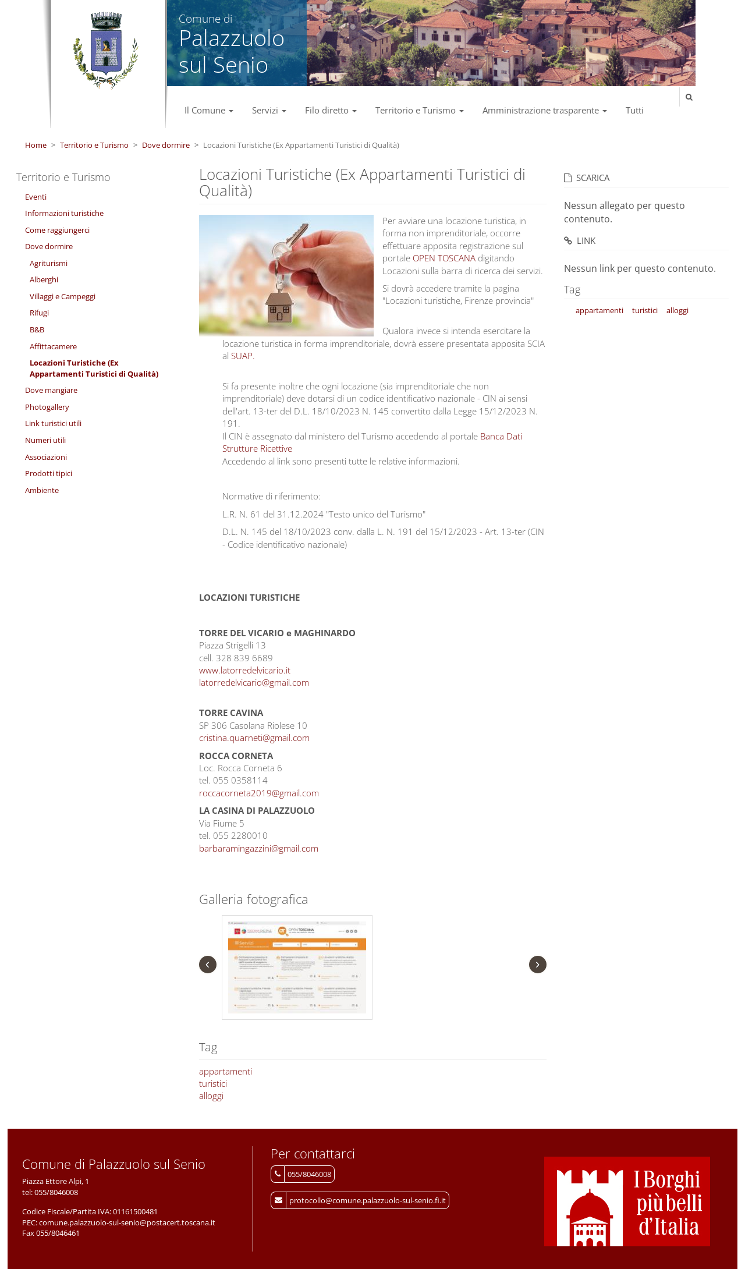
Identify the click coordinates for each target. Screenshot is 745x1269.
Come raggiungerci (57, 230)
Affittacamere (53, 346)
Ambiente (42, 490)
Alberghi (44, 279)
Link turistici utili (53, 423)
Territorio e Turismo (419, 110)
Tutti (635, 110)
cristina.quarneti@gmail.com (254, 737)
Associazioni (46, 457)
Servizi (269, 110)
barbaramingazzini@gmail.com (258, 848)
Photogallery (47, 407)
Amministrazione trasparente (545, 110)
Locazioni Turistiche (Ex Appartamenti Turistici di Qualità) (94, 368)
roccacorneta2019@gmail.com (259, 793)
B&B (37, 329)
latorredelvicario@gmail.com (254, 682)
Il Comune (209, 110)
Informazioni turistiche (64, 213)
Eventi (36, 197)
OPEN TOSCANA (444, 258)
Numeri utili (45, 440)
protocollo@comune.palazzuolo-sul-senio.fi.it (367, 1200)
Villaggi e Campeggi (62, 296)
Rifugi (39, 312)
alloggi (211, 1095)
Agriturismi (49, 263)
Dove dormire (166, 145)
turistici (213, 1083)
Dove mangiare (51, 390)
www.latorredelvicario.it (244, 670)
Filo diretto (331, 110)
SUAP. (243, 355)
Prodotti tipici (48, 473)
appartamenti (225, 1071)
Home (36, 145)
